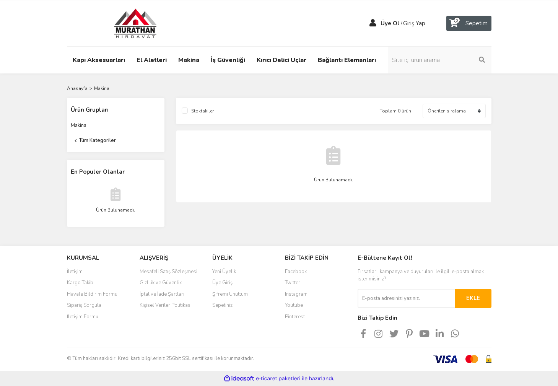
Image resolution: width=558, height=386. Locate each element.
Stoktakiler (202, 111)
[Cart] (468, 23)
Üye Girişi (223, 282)
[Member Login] (372, 23)
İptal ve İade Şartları (162, 294)
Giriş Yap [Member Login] (414, 23)
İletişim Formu (82, 316)
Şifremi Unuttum (230, 294)
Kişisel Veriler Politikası (166, 305)
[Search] (439, 60)
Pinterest (295, 316)
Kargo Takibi (80, 282)
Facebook (296, 271)
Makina (101, 88)
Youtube (294, 305)
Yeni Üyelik (224, 271)
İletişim (75, 271)
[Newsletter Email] (406, 298)
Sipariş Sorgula (84, 305)
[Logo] (128, 23)
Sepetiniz (222, 305)
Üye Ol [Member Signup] (390, 23)
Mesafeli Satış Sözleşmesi (168, 271)
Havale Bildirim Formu (92, 294)
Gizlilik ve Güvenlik (161, 282)
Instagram (296, 294)
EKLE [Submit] (473, 298)
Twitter (292, 282)
